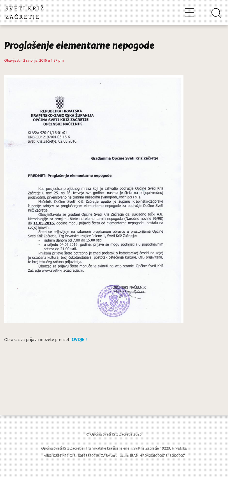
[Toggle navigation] (189, 12)
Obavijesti (12, 60)
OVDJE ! (79, 339)
